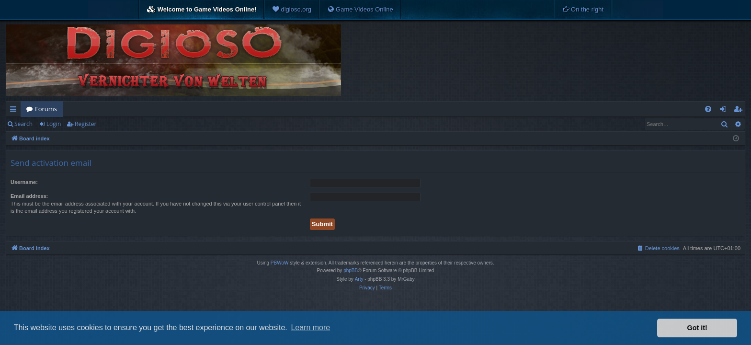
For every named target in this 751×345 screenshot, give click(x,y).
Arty (359, 279)
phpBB (350, 270)
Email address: (29, 196)
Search (23, 124)
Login (53, 124)
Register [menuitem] (740, 110)
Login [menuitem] (724, 110)
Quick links (15, 110)
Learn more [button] (310, 327)
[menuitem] (291, 9)
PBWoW (280, 262)
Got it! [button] (697, 328)
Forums (46, 108)
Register (85, 124)
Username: (24, 182)
